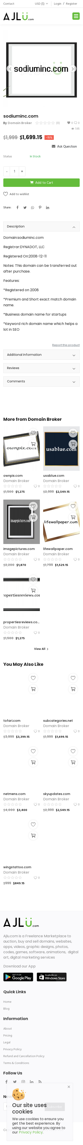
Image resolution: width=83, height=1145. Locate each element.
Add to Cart (41, 183)
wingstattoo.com (17, 867)
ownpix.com (13, 475)
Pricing (7, 1035)
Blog (6, 1008)
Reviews (41, 369)
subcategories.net (58, 720)
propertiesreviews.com (21, 622)
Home (7, 1001)
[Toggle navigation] (76, 16)
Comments (41, 382)
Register (71, 3)
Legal (6, 1042)
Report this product (66, 345)
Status (7, 156)
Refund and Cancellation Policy (23, 1056)
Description (41, 227)
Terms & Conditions (16, 1063)
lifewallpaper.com (58, 549)
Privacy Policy (12, 1049)
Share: (7, 207)
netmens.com (14, 794)
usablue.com (53, 475)
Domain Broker (20, 123)
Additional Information (41, 355)
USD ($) (41, 3)
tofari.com (11, 720)
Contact (8, 3)
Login (57, 3)
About (7, 1028)
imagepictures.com (19, 549)
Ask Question (64, 146)
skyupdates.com (56, 794)
